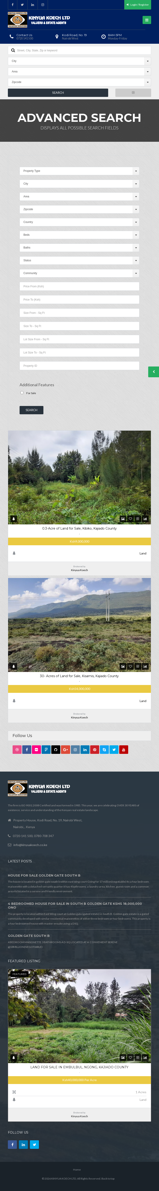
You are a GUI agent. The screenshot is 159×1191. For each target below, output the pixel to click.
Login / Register (138, 4)
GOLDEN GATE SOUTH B (29, 936)
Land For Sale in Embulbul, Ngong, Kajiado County (79, 1067)
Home (77, 1169)
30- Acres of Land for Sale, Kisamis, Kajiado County (79, 676)
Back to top (107, 1178)
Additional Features (37, 384)
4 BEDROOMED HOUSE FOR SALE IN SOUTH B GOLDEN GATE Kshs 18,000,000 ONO (75, 906)
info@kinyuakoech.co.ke (30, 845)
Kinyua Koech (79, 570)
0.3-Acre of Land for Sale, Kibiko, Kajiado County (79, 528)
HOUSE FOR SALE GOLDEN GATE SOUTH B (44, 875)
